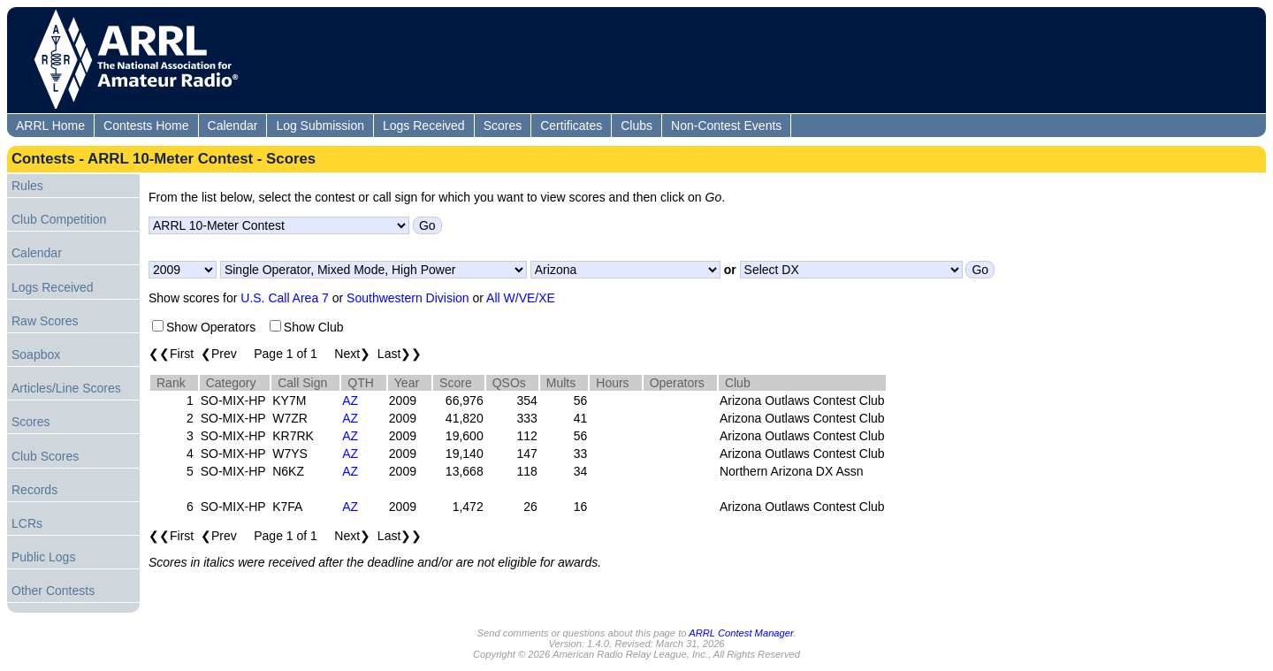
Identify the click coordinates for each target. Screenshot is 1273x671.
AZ (350, 400)
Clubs (636, 125)
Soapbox (35, 354)
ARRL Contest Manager (741, 633)
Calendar (233, 125)
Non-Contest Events (726, 125)
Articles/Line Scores (66, 388)
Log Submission (320, 125)
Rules (27, 186)
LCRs (26, 523)
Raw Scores (44, 321)
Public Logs (43, 557)
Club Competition (58, 219)
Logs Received (424, 125)
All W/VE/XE (520, 298)
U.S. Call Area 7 (284, 298)
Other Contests (53, 590)
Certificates (571, 125)
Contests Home (145, 125)
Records (34, 490)
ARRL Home (50, 125)
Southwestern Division (408, 298)
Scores (503, 125)
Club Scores (45, 456)
